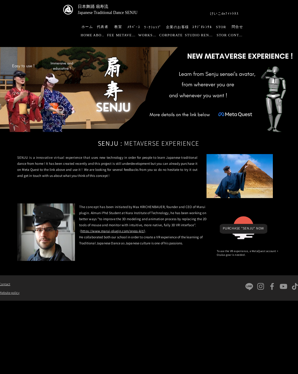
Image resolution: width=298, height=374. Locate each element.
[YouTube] (283, 286)
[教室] (118, 26)
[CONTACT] (237, 35)
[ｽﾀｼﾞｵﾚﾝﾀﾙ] (202, 27)
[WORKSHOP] (148, 35)
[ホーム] (87, 26)
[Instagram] (260, 286)
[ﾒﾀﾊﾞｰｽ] (134, 27)
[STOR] (221, 27)
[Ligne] (249, 286)
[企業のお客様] (177, 27)
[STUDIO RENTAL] (200, 35)
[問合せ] (238, 26)
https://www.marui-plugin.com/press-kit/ (112, 231)
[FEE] (111, 35)
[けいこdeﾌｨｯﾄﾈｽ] (225, 13)
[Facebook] (272, 286)
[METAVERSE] (127, 35)
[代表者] (103, 26)
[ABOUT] (100, 35)
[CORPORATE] (171, 35)
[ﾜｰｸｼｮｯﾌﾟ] (153, 27)
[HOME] (87, 35)
